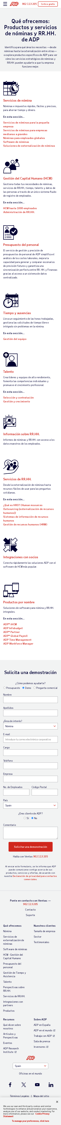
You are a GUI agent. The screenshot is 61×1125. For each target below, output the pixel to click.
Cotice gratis (48, 4)
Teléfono (8, 760)
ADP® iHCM (10, 624)
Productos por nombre (19, 602)
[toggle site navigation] (5, 4)
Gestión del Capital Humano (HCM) (27, 178)
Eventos (7, 1042)
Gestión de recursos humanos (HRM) (25, 524)
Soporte (30, 914)
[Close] (57, 1101)
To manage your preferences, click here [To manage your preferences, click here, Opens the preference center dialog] (30, 1121)
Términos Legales (19, 1095)
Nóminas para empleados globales (24, 137)
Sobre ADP (40, 1019)
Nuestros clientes (45, 925)
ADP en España (42, 1024)
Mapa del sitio (41, 1095)
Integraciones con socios (20, 557)
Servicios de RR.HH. (17, 479)
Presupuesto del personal (21, 245)
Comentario (9, 824)
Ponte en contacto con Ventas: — (30, 902)
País (5, 800)
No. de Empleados (12, 787)
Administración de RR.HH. (19, 212)
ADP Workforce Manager (18, 643)
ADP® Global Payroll (15, 635)
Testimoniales (41, 942)
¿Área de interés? (12, 721)
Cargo (6, 747)
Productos (9, 1010)
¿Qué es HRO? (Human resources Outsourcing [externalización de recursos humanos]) (28, 508)
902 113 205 (40, 856)
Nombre (7, 694)
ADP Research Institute (11, 1050)
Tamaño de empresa (44, 931)
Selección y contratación (18, 397)
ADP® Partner (11, 631)
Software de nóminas (16, 141)
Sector (37, 936)
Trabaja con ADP (43, 1035)
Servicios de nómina (17, 100)
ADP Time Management (17, 639)
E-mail (6, 734)
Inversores (39, 1046)
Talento (8, 371)
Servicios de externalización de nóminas (13, 940)
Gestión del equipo (14, 338)
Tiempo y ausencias (17, 313)
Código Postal (39, 787)
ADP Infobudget (13, 628)
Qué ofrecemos (12, 925)
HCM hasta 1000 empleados (20, 208)
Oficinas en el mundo (30, 1073)
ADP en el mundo (43, 1030)
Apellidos (8, 707)
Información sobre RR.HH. (21, 434)
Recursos (8, 1019)
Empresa (8, 773)
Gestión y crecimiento (16, 401)
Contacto (30, 909)
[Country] (30, 1066)
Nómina (7, 931)
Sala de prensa (42, 1041)
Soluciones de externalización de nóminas (29, 145)
